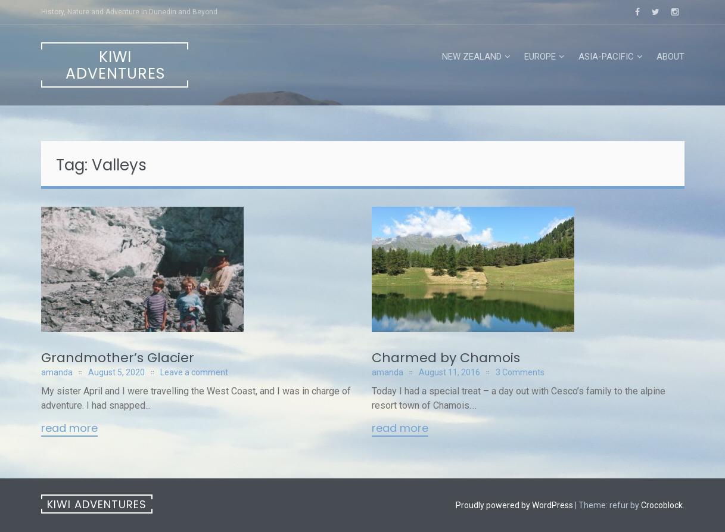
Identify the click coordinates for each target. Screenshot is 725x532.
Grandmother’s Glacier (117, 358)
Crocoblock (662, 505)
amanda (57, 372)
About (670, 56)
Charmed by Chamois (446, 358)
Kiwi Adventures (115, 65)
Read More (69, 428)
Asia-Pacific (606, 56)
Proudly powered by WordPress (514, 505)
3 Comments (520, 372)
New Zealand (472, 56)
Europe (540, 56)
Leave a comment (194, 372)
